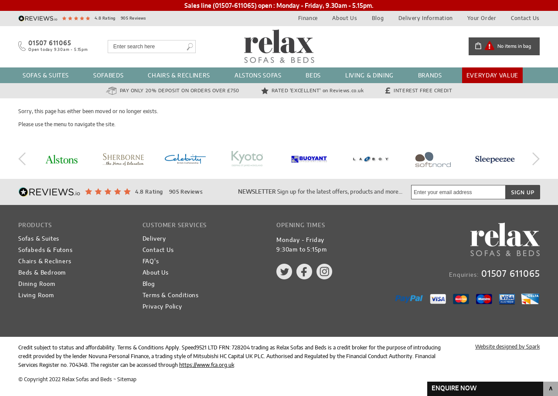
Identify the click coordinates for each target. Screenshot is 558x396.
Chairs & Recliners (179, 76)
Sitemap (126, 379)
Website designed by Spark (507, 346)
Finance (308, 18)
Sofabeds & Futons (45, 250)
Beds (313, 76)
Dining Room (36, 284)
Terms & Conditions (171, 296)
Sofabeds (108, 76)
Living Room (36, 296)
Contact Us (525, 18)
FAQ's (151, 262)
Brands (430, 76)
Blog (378, 18)
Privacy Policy (162, 307)
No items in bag (514, 46)
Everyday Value (492, 76)
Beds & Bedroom (42, 273)
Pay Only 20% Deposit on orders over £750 (179, 90)
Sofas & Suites (46, 76)
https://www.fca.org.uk (206, 365)
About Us (344, 18)
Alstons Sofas (258, 76)
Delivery (154, 239)
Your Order (481, 18)
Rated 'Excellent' (318, 90)
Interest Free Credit (423, 90)
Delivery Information (425, 18)
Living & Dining (369, 76)
